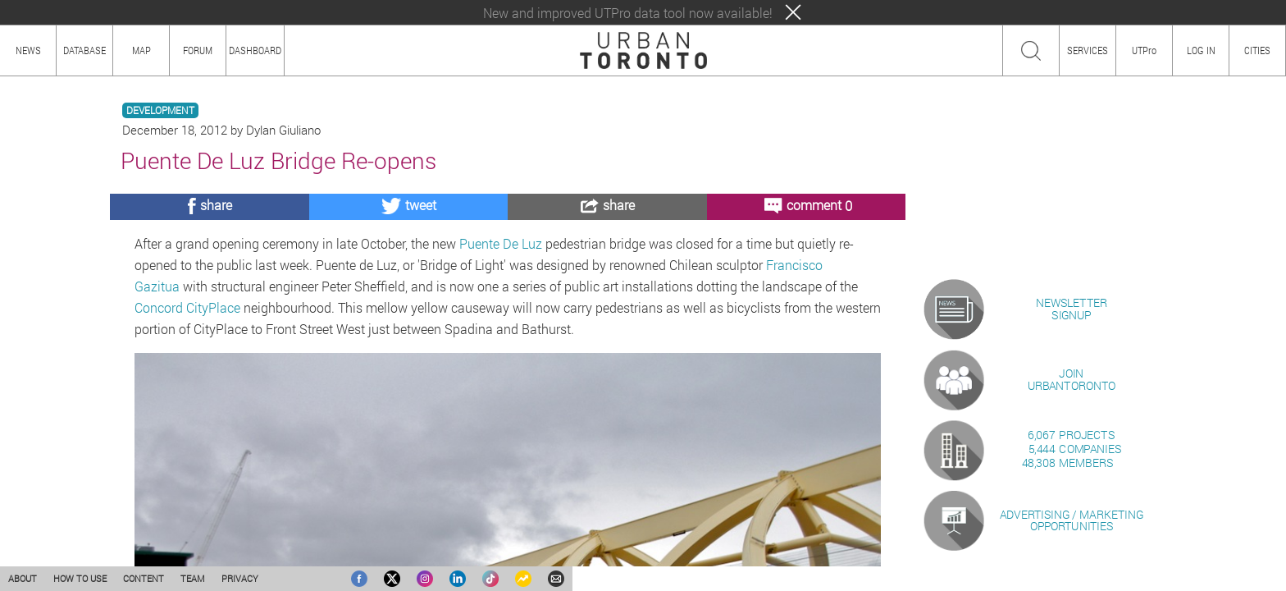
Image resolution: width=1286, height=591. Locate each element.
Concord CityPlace (187, 307)
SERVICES (1087, 50)
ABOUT (22, 578)
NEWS (28, 50)
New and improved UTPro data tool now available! (628, 12)
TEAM (192, 578)
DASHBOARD (255, 50)
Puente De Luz (499, 243)
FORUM (197, 50)
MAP (141, 50)
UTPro (1144, 50)
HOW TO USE (80, 578)
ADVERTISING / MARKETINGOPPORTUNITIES (1071, 520)
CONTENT (143, 578)
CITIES (1257, 50)
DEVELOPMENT (160, 110)
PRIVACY (239, 578)
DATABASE (84, 50)
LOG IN (1201, 50)
